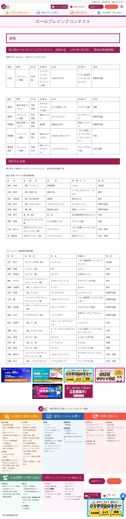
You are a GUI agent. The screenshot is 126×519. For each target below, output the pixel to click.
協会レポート (69, 486)
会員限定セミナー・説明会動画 (53, 442)
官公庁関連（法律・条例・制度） (11, 467)
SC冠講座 (26, 509)
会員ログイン (96, 7)
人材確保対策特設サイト (31, 489)
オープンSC (27, 425)
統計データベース (8, 433)
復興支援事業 (7, 497)
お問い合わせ (77, 7)
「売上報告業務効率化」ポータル (31, 493)
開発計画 (30, 428)
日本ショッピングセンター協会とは (63, 477)
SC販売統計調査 (8, 425)
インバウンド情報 (31, 458)
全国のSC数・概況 (29, 435)
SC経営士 (68, 431)
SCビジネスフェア (93, 425)
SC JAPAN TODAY (8, 454)
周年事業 (68, 494)
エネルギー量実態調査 (10, 442)
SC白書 (25, 433)
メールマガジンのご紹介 (73, 497)
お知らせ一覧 (69, 489)
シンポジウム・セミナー (53, 446)
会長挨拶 (48, 484)
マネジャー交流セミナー (53, 430)
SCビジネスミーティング (115, 428)
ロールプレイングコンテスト (74, 443)
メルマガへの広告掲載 (72, 499)
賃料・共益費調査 (11, 429)
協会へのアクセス (118, 2)
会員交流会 (110, 425)
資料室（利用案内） (31, 463)
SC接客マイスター (71, 433)
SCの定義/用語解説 (29, 443)
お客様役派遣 (49, 438)
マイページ (111, 7)
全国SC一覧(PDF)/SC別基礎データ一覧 (31, 439)
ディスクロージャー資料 (53, 494)
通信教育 (68, 425)
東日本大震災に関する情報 (11, 494)
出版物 (5, 457)
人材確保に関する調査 (11, 437)
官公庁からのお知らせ (10, 463)
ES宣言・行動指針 (29, 486)
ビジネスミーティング (52, 449)
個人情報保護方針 (10, 515)
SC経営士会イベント (114, 441)
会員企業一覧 (106, 2)
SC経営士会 (111, 438)
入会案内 (48, 497)
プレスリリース (70, 484)
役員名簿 (48, 489)
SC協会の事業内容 (51, 486)
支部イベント (49, 451)
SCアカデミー (49, 433)
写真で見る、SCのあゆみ (31, 446)
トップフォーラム (50, 428)
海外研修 (48, 435)
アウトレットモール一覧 (31, 449)
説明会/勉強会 (111, 435)
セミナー (48, 425)
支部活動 (110, 430)
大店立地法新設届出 (29, 430)
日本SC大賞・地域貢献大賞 (31, 501)
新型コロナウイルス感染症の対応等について (11, 488)
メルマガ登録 (59, 7)
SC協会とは (96, 2)
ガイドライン (7, 471)
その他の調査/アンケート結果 (11, 447)
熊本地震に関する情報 (10, 492)
